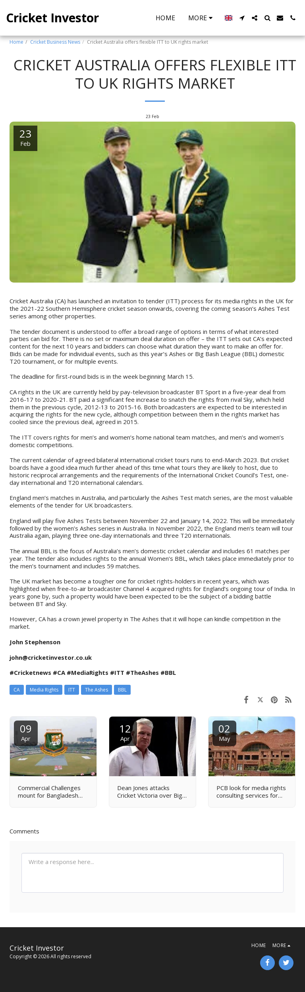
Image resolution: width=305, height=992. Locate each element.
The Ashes (96, 689)
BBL (122, 689)
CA (17, 689)
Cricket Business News (55, 42)
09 (26, 731)
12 (125, 731)
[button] (242, 18)
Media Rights (44, 689)
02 (224, 731)
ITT (71, 689)
